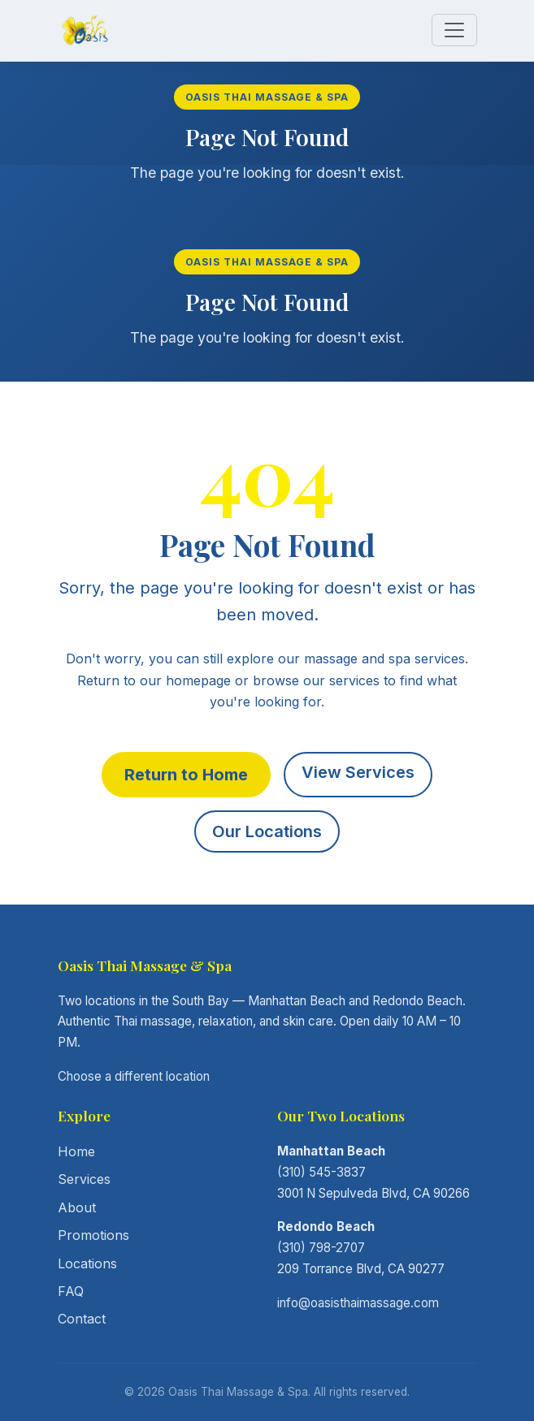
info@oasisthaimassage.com (358, 1303)
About (77, 1207)
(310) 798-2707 (321, 1247)
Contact (82, 1319)
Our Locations (267, 831)
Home (76, 1151)
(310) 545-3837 (321, 1172)
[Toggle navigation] (454, 30)
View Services (358, 772)
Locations (87, 1263)
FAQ (71, 1291)
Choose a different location (134, 1076)
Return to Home (186, 774)
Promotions (93, 1235)
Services (84, 1179)
